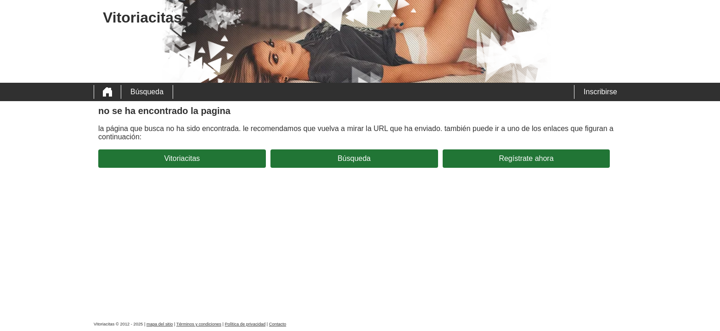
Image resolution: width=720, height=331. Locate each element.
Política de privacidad (245, 324)
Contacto (277, 324)
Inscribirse (600, 92)
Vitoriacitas (182, 158)
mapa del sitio (159, 324)
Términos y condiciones (198, 324)
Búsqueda (146, 92)
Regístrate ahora (526, 158)
